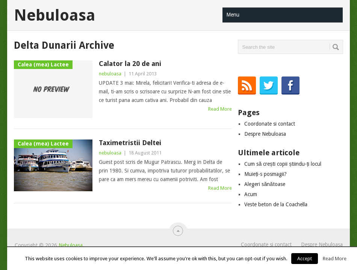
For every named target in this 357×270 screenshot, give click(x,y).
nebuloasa (110, 73)
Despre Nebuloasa (265, 134)
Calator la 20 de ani (130, 64)
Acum (250, 194)
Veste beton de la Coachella (275, 204)
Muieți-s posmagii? (265, 174)
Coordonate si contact (269, 124)
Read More (220, 109)
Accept (304, 258)
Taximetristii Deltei (130, 143)
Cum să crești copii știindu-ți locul (282, 164)
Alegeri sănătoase (264, 184)
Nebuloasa (54, 15)
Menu (232, 15)
